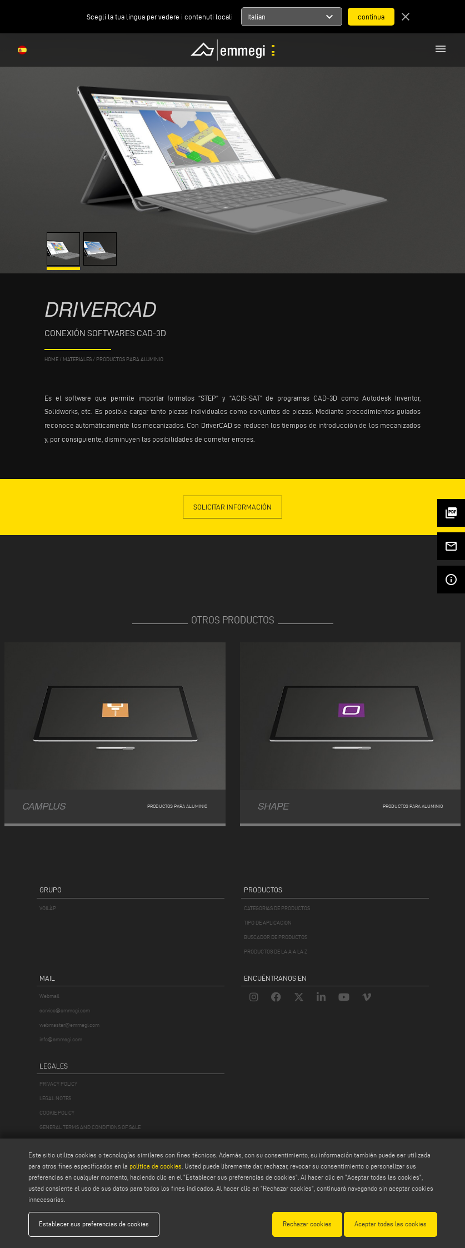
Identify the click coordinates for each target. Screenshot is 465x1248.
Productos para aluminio (129, 359)
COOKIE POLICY (56, 1113)
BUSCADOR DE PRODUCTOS (275, 937)
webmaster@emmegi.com (69, 1025)
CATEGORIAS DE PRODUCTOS (277, 908)
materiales (77, 359)
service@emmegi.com (64, 1010)
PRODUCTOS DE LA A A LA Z (275, 952)
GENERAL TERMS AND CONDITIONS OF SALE (90, 1127)
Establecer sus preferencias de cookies (94, 1223)
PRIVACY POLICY (58, 1084)
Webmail (49, 996)
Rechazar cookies (307, 1223)
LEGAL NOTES (55, 1098)
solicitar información (232, 507)
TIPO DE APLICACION (268, 923)
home (51, 359)
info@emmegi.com (60, 1039)
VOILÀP (47, 908)
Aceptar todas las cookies (390, 1223)
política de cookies (155, 1166)
